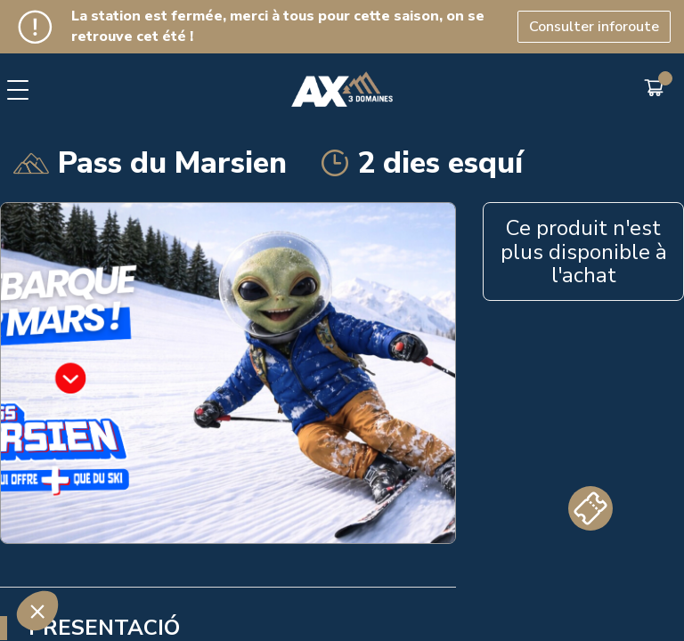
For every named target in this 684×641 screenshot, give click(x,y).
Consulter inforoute (594, 27)
